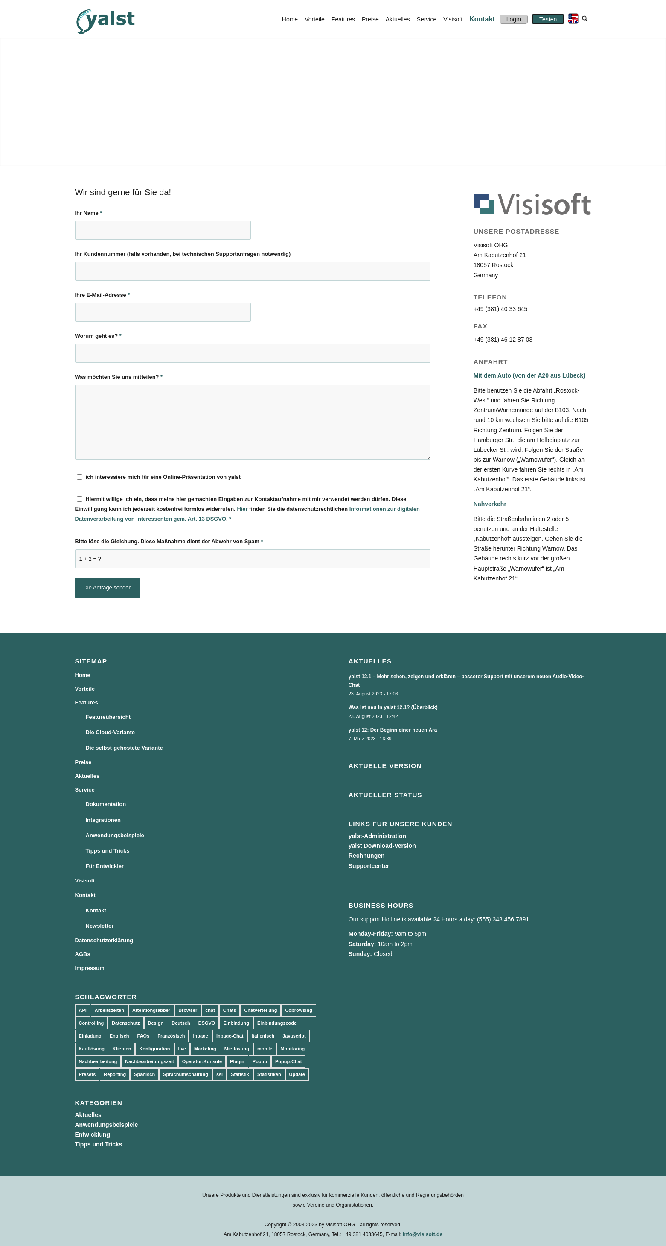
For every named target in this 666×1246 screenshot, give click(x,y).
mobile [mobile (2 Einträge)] (264, 1048)
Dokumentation (106, 804)
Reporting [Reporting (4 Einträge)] (115, 1074)
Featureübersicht (108, 717)
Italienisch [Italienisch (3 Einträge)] (262, 1035)
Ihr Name (88, 213)
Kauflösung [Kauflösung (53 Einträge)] (92, 1048)
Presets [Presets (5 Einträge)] (87, 1074)
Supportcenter (369, 865)
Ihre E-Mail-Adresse (102, 295)
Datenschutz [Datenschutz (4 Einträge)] (126, 1023)
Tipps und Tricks (108, 850)
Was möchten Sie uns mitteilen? (119, 377)
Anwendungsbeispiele (115, 835)
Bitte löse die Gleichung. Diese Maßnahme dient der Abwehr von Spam (169, 541)
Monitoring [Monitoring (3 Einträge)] (292, 1048)
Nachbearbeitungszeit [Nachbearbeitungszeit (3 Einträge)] (149, 1061)
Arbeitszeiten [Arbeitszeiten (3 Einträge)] (109, 1010)
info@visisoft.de (422, 1234)
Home (82, 675)
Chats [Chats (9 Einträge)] (229, 1010)
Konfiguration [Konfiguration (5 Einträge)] (154, 1048)
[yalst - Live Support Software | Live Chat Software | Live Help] (116, 19)
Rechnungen (367, 855)
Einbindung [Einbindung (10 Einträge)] (236, 1023)
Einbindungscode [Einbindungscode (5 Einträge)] (277, 1023)
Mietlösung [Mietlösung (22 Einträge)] (236, 1048)
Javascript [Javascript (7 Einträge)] (293, 1035)
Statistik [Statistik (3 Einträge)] (240, 1074)
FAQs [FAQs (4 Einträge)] (143, 1035)
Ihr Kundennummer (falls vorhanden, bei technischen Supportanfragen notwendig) (183, 254)
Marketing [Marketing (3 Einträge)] (205, 1048)
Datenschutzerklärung (104, 940)
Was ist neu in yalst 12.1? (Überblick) (393, 707)
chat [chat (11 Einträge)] (210, 1010)
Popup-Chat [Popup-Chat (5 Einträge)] (288, 1061)
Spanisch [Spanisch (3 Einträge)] (144, 1074)
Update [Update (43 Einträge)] (297, 1074)
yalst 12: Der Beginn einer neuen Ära (393, 730)
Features (86, 702)
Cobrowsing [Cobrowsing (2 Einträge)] (298, 1010)
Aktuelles (87, 776)
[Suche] (585, 19)
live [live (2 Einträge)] (182, 1048)
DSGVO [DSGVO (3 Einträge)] (206, 1023)
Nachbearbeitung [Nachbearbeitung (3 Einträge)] (98, 1061)
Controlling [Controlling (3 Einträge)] (91, 1023)
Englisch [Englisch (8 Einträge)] (119, 1035)
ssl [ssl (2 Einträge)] (219, 1074)
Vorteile (85, 689)
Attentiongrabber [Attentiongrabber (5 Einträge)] (151, 1010)
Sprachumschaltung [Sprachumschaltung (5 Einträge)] (185, 1074)
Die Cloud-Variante (110, 732)
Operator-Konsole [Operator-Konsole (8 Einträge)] (202, 1061)
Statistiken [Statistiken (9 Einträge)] (269, 1074)
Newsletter (100, 926)
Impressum (90, 968)
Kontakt (85, 895)
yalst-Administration (377, 836)
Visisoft (85, 880)
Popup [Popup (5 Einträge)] (260, 1061)
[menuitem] (290, 19)
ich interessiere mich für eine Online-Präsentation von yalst (163, 477)
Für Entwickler (105, 866)
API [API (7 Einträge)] (83, 1010)
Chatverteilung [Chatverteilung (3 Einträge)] (260, 1010)
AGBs (82, 954)
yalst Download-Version (382, 845)
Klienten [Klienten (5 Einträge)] (122, 1048)
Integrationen (103, 820)
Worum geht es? (98, 336)
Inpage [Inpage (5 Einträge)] (200, 1035)
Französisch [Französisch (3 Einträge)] (171, 1035)
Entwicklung (92, 1134)
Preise (83, 762)
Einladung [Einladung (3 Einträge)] (90, 1035)
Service (85, 789)
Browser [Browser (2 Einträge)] (187, 1010)
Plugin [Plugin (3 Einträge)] (237, 1061)
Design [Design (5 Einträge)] (156, 1023)
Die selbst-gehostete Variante (124, 748)
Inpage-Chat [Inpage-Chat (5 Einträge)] (230, 1035)
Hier (242, 509)
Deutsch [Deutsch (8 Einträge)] (181, 1023)
